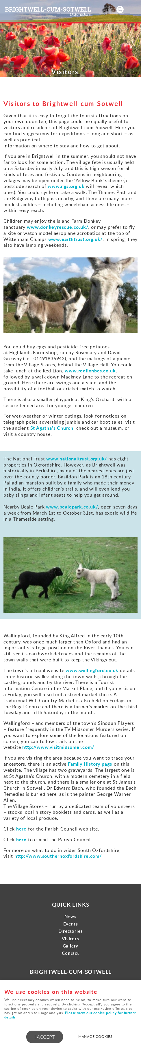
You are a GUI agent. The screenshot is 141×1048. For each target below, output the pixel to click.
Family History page (90, 763)
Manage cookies (95, 1036)
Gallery (71, 946)
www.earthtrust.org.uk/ (75, 239)
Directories (70, 931)
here (22, 828)
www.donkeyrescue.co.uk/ (57, 227)
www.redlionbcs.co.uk (90, 370)
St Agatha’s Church (51, 428)
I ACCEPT (44, 1037)
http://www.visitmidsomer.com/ (58, 747)
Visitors (70, 939)
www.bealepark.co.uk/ (72, 506)
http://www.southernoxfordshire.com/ (58, 856)
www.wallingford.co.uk (92, 670)
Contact (70, 953)
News (70, 916)
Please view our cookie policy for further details (70, 1015)
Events (70, 924)
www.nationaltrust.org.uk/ (76, 458)
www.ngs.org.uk (66, 186)
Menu (131, 9)
